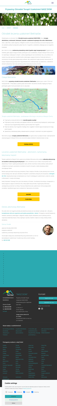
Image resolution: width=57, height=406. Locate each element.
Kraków (4, 345)
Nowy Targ (43, 345)
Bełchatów (18, 365)
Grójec (4, 369)
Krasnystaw (18, 353)
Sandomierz (18, 377)
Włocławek (31, 361)
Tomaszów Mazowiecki (46, 365)
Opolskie (30, 267)
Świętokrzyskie (29, 277)
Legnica (43, 359)
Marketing (35, 392)
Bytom (4, 357)
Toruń (42, 361)
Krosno (43, 347)
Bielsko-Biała (19, 355)
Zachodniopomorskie (30, 283)
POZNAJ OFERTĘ (28, 144)
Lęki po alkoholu (19, 332)
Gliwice (30, 355)
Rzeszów (5, 347)
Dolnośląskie (30, 253)
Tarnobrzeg (18, 349)
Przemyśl (18, 347)
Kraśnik (30, 351)
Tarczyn (17, 369)
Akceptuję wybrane (13, 399)
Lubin (17, 361)
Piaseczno (5, 371)
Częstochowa (6, 355)
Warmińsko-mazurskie (30, 279)
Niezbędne (9, 392)
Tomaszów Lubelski (33, 353)
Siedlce (43, 367)
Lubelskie (30, 257)
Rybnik (17, 357)
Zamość (4, 351)
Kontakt (5, 311)
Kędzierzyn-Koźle (19, 359)
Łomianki (5, 373)
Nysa (4, 359)
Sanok (30, 349)
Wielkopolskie (30, 281)
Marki (30, 371)
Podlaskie (30, 271)
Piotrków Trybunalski (7, 365)
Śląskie (29, 275)
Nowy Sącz (31, 345)
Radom (30, 367)
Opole (42, 357)
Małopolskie (30, 263)
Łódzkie (30, 261)
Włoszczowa (44, 377)
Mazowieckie (30, 265)
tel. (7, 307)
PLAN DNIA (28, 199)
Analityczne (18, 392)
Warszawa (18, 367)
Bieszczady (31, 347)
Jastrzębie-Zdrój (45, 355)
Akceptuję (13, 396)
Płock (42, 369)
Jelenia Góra (5, 361)
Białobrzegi (31, 369)
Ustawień (26, 392)
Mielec (4, 349)
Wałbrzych (31, 359)
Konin (4, 363)
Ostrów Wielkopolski (33, 363)
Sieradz (4, 367)
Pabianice (31, 365)
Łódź (42, 363)
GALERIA (28, 194)
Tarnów (17, 345)
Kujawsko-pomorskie (30, 255)
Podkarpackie (30, 269)
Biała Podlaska (44, 351)
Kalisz (17, 363)
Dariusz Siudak (7, 304)
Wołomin (18, 371)
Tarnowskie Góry (32, 357)
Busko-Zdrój (31, 377)
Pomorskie (29, 273)
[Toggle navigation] (52, 2)
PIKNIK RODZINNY (45, 332)
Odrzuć (13, 403)
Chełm (17, 351)
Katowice (43, 353)
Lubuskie (30, 259)
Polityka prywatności (27, 388)
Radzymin (43, 371)
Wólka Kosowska (19, 373)
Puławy (4, 353)
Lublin (42, 349)
